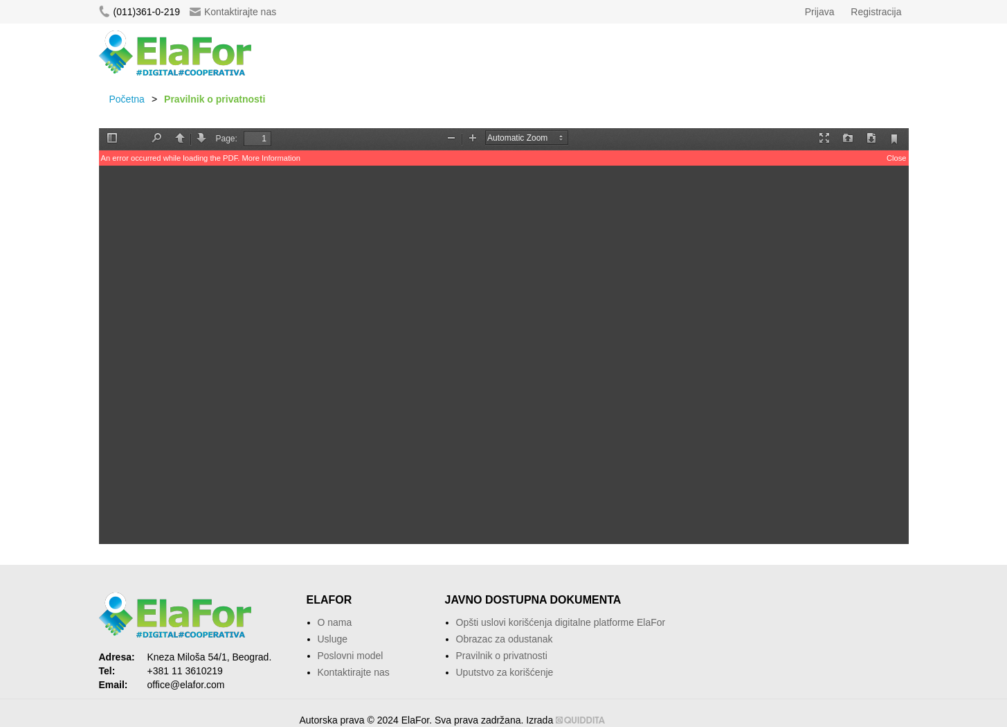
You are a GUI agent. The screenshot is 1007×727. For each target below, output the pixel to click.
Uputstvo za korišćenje (505, 672)
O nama (335, 622)
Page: (226, 138)
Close (897, 158)
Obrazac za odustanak (504, 639)
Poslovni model (350, 655)
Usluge (333, 639)
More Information (271, 158)
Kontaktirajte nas (233, 11)
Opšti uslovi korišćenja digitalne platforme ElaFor (561, 622)
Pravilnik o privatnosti (501, 655)
